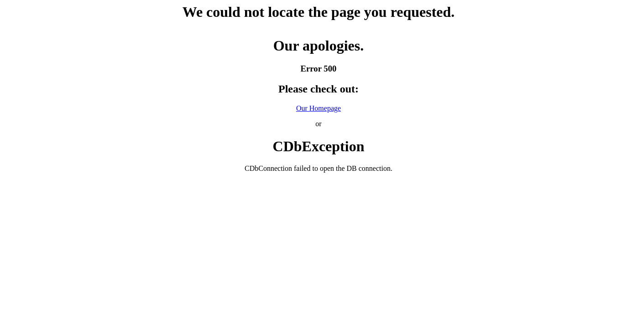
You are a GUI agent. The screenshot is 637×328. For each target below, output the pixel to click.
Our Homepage (318, 108)
